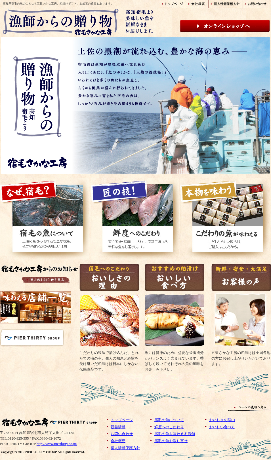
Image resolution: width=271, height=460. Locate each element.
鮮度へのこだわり (169, 427)
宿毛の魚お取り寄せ (171, 441)
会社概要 (118, 441)
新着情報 (118, 427)
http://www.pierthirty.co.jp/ (57, 444)
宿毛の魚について (169, 420)
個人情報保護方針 (125, 448)
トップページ (122, 420)
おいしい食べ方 (222, 427)
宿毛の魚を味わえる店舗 (174, 434)
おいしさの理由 (222, 420)
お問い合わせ (122, 434)
